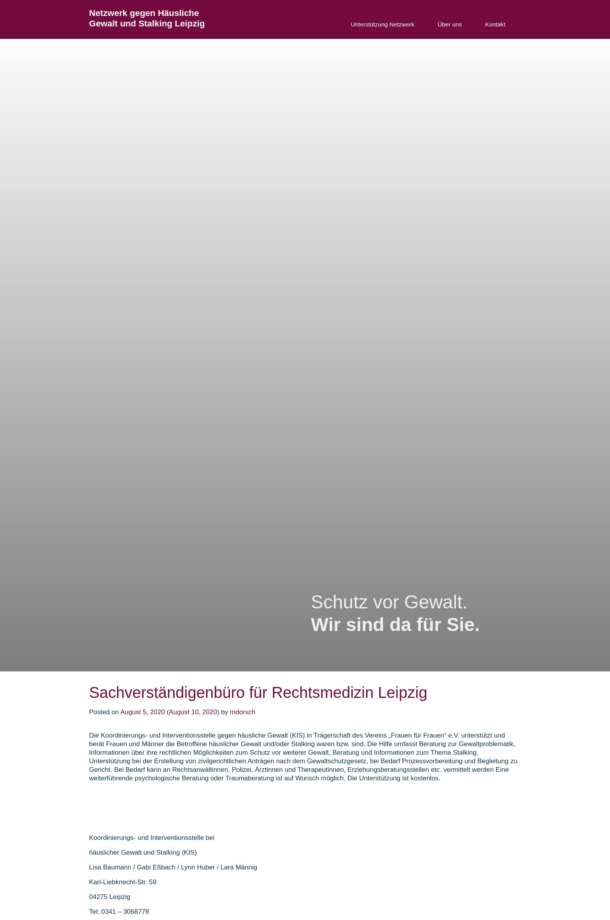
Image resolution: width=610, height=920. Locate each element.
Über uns (450, 24)
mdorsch (242, 712)
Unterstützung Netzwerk (382, 24)
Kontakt (495, 24)
